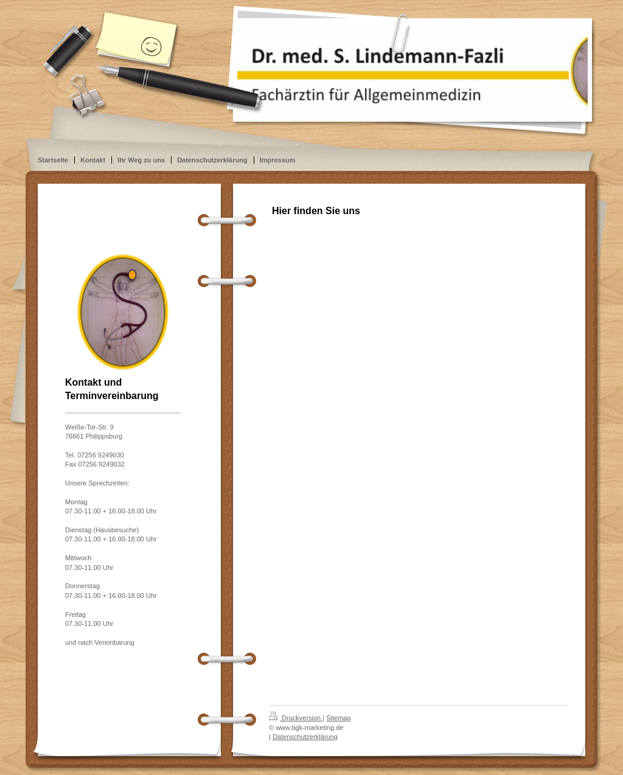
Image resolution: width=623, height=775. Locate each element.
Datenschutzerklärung (305, 736)
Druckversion (295, 717)
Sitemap (338, 717)
